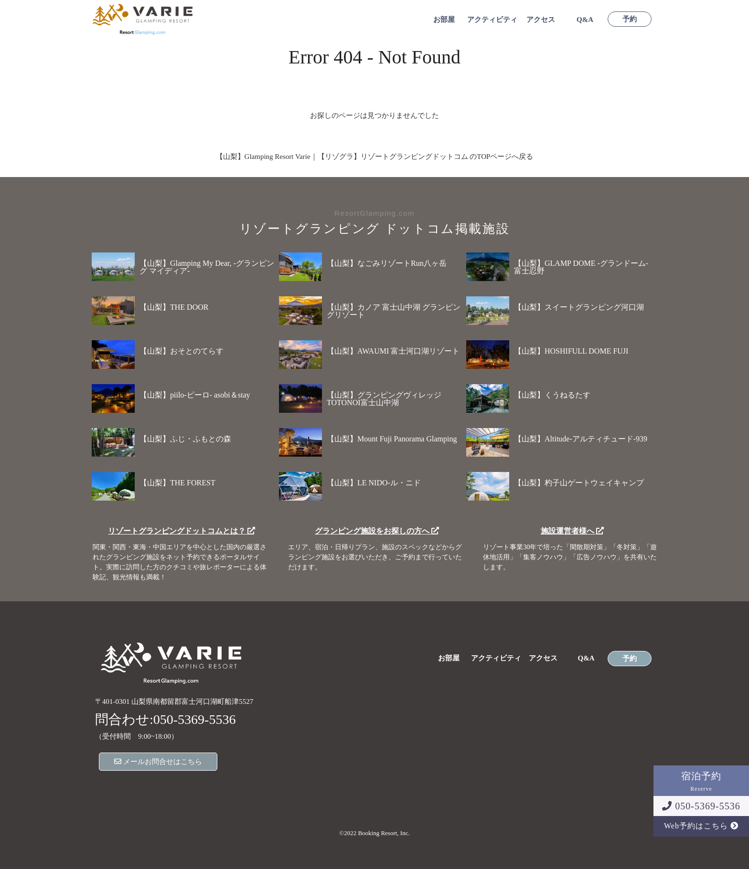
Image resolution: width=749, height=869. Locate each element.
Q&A (585, 19)
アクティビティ (492, 19)
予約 (629, 19)
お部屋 (444, 19)
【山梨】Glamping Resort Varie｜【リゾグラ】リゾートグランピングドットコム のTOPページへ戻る (375, 156)
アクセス (540, 19)
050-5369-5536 (701, 806)
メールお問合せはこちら (158, 761)
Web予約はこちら (701, 826)
